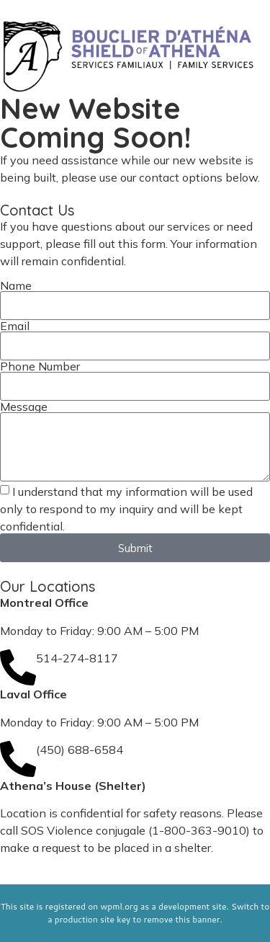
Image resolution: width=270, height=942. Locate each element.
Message (24, 406)
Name (16, 285)
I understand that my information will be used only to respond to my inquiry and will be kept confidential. (126, 508)
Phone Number (40, 366)
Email (15, 326)
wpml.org (119, 906)
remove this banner (182, 919)
